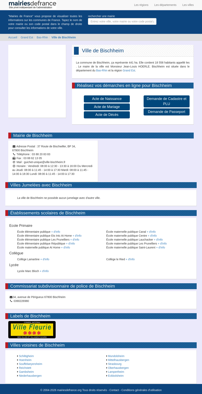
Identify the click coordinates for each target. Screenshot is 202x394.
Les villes (188, 4)
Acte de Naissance (107, 99)
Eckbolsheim (115, 375)
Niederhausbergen (30, 375)
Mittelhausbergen (118, 360)
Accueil (12, 37)
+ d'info (55, 231)
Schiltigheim (26, 356)
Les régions (141, 4)
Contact (114, 390)
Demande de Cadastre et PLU (166, 101)
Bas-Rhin (42, 37)
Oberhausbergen (118, 367)
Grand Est (27, 37)
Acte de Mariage (107, 107)
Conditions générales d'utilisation (141, 390)
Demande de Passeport (166, 112)
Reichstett (25, 367)
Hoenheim (25, 360)
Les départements (165, 4)
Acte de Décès (106, 115)
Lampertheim (116, 371)
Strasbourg (114, 363)
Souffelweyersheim (30, 363)
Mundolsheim (116, 356)
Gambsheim (26, 371)
